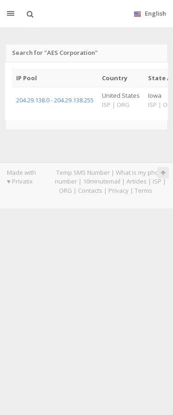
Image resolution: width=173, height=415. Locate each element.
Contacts (90, 190)
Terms (143, 190)
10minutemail (101, 181)
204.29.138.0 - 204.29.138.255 (55, 100)
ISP (157, 181)
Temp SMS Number (83, 172)
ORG (65, 190)
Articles (136, 181)
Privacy (118, 190)
